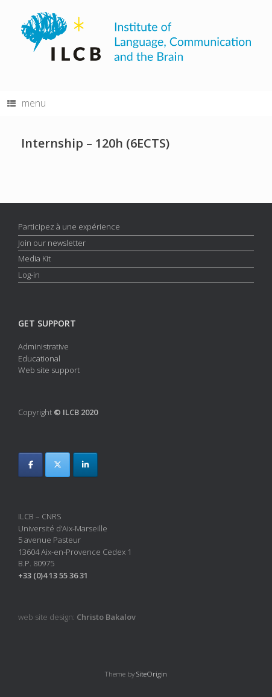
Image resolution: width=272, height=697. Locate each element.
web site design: (77, 616)
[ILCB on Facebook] (30, 464)
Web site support (49, 369)
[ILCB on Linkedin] (85, 464)
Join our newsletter (52, 242)
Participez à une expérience (69, 226)
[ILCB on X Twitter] (57, 464)
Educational (39, 358)
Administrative (43, 346)
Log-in (29, 274)
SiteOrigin (151, 673)
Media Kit (34, 258)
